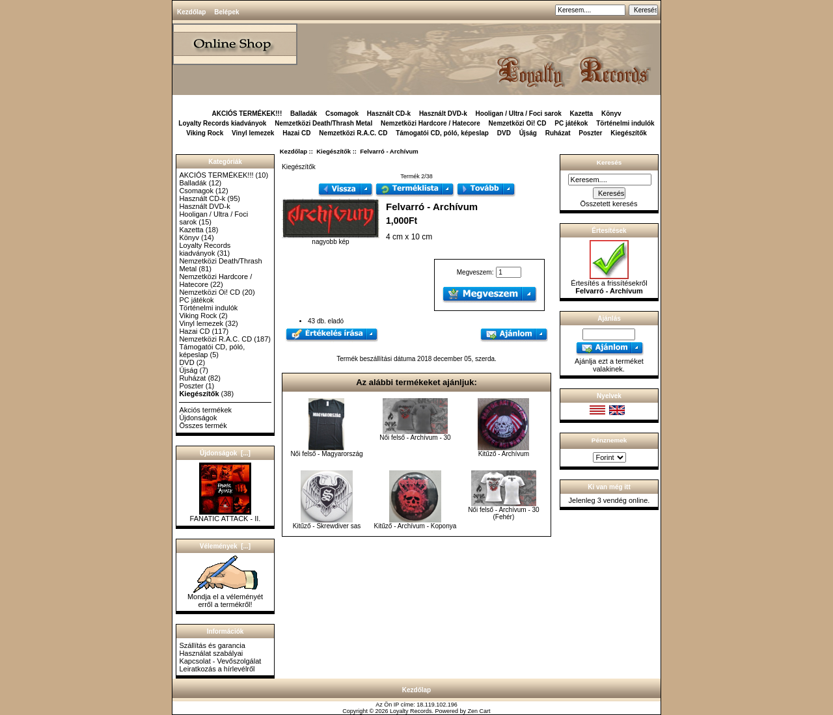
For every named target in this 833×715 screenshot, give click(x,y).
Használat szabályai (211, 653)
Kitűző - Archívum (503, 453)
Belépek (226, 12)
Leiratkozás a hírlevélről (216, 669)
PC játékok (571, 123)
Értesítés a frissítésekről (609, 284)
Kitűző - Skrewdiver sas (327, 526)
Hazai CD (296, 133)
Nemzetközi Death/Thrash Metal (323, 123)
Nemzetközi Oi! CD (518, 123)
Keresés (609, 162)
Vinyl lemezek (253, 133)
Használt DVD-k (443, 113)
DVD (504, 133)
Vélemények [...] (225, 546)
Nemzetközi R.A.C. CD (353, 133)
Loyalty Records (411, 711)
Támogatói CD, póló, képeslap (442, 133)
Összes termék (202, 425)
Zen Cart (479, 711)
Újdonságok (198, 418)
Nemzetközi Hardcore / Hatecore (430, 123)
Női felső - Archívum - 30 (414, 437)
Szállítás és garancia (212, 645)
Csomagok (342, 113)
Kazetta (582, 113)
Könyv (611, 113)
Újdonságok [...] (225, 453)
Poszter (590, 133)
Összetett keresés (608, 204)
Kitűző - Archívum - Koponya (415, 526)
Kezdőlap (191, 12)
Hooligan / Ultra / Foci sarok (519, 113)
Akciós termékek (205, 410)
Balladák (303, 113)
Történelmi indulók (625, 123)
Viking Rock (204, 133)
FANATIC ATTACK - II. (225, 515)
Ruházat (558, 133)
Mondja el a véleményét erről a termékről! (225, 597)
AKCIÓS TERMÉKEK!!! (247, 113)
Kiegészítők (333, 151)
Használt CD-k (389, 113)
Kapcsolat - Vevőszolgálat (220, 661)
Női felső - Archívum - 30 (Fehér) (503, 513)
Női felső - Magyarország (326, 453)
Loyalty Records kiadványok (222, 123)
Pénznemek (609, 440)
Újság (528, 133)
